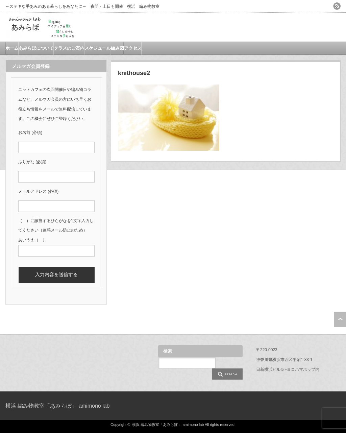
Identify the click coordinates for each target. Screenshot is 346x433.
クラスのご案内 (69, 48)
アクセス (133, 48)
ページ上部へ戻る (340, 319)
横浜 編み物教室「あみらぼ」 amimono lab (57, 406)
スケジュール (97, 48)
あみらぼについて (36, 48)
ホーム (12, 48)
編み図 (117, 48)
